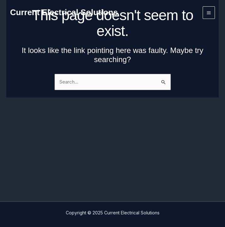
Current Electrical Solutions (64, 12)
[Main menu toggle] (209, 12)
